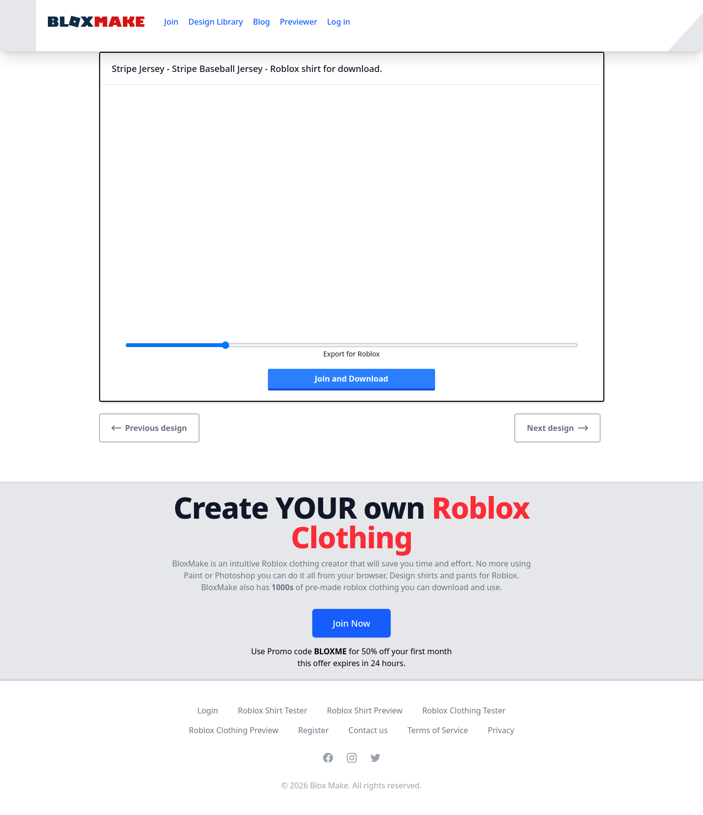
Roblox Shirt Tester (272, 710)
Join (171, 21)
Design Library (215, 21)
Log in (338, 21)
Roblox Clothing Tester (464, 710)
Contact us (368, 730)
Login (207, 710)
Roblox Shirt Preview (365, 710)
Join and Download (351, 378)
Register (313, 730)
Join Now (351, 623)
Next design (557, 428)
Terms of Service (437, 730)
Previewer (298, 21)
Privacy (501, 730)
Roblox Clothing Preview (233, 730)
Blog (261, 21)
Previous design (149, 428)
